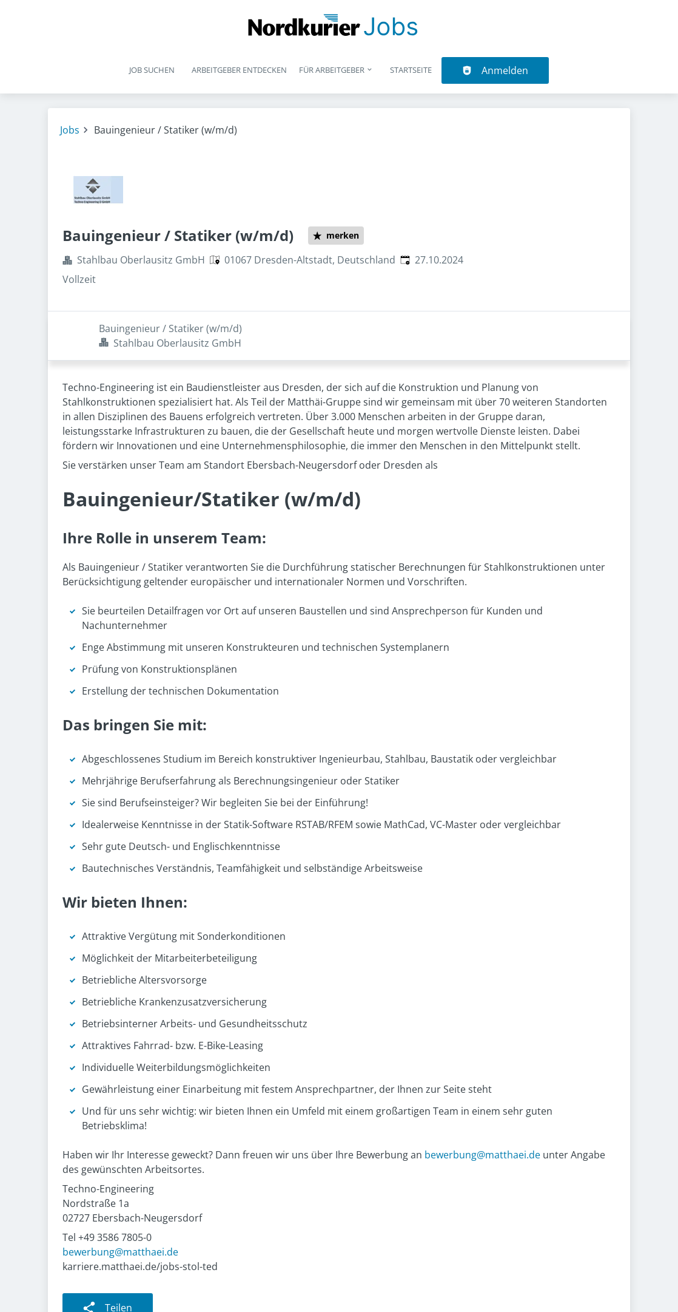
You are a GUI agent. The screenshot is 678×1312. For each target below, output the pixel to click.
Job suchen (152, 69)
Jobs (69, 130)
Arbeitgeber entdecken (239, 69)
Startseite (411, 69)
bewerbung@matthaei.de (482, 1105)
